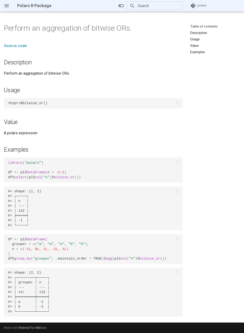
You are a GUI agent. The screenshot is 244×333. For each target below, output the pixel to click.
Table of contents (204, 26)
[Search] (154, 6)
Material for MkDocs (32, 327)
